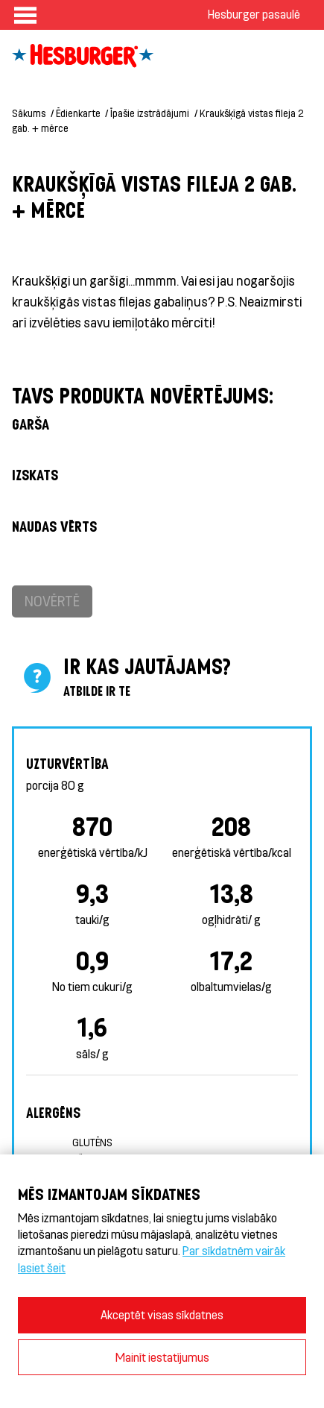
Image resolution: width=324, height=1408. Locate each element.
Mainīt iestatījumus (162, 1357)
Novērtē (52, 600)
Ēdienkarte (78, 113)
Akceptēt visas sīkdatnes (162, 1314)
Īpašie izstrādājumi (149, 113)
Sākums (28, 113)
